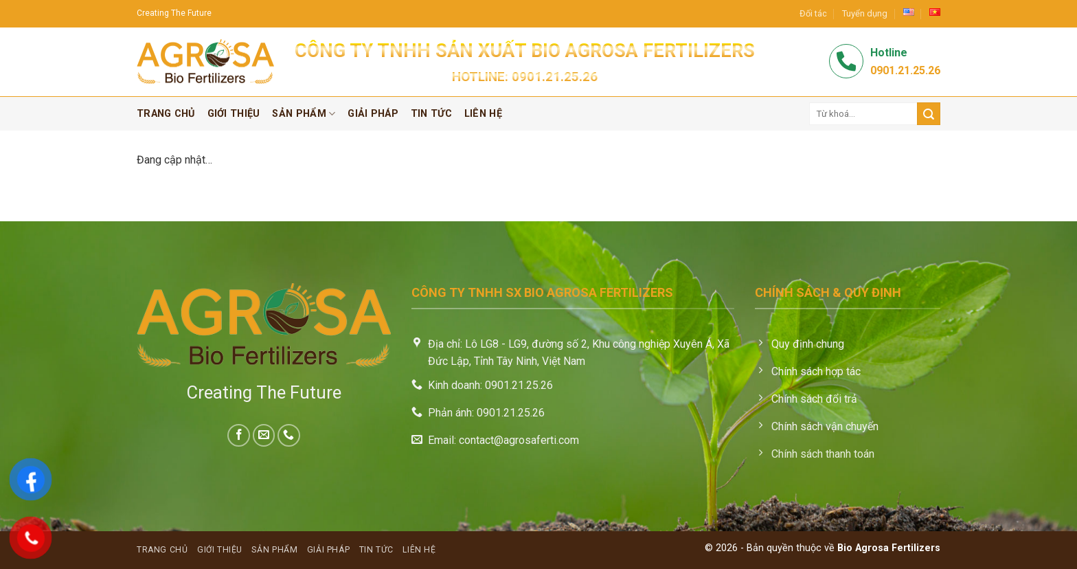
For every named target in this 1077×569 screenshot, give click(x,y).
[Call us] (288, 435)
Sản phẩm (303, 113)
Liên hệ (483, 114)
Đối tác (813, 13)
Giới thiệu (233, 114)
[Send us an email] (264, 435)
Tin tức (431, 114)
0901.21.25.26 (555, 77)
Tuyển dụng (864, 13)
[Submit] (928, 113)
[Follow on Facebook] (238, 435)
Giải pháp (373, 114)
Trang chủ (166, 114)
